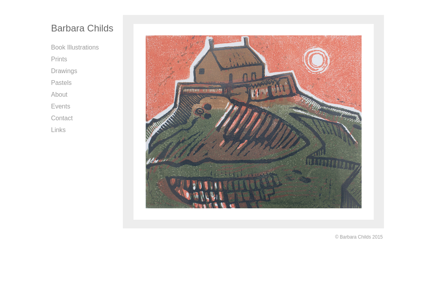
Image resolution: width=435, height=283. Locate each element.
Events (60, 106)
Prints (59, 59)
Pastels (61, 82)
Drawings (64, 71)
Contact (62, 118)
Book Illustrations (75, 47)
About (59, 94)
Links (58, 130)
